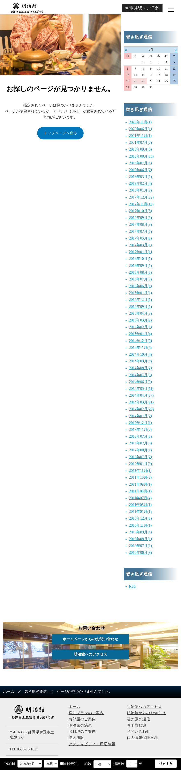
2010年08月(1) (140, 539)
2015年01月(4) (140, 334)
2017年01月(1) (140, 252)
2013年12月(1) (140, 423)
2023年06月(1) (140, 129)
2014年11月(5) (140, 348)
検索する (165, 763)
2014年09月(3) (140, 361)
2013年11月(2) (140, 430)
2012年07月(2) (140, 457)
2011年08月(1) (140, 491)
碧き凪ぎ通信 (35, 691)
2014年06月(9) (140, 382)
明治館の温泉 (80, 725)
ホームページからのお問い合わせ (90, 639)
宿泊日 (9, 764)
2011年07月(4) (140, 498)
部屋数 (118, 764)
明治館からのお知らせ (146, 713)
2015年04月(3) (140, 313)
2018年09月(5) (140, 149)
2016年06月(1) (140, 286)
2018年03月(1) (140, 177)
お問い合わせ (138, 731)
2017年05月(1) (140, 238)
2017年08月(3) (140, 224)
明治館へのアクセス (90, 654)
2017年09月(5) (140, 218)
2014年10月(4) (140, 354)
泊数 (87, 764)
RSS (132, 586)
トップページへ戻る (60, 133)
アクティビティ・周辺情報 (92, 744)
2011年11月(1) (140, 471)
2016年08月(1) (140, 272)
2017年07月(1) (140, 231)
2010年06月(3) (140, 552)
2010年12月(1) (140, 518)
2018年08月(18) (141, 156)
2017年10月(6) (140, 211)
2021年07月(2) (140, 142)
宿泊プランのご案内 (86, 713)
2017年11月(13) (141, 204)
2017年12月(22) (141, 197)
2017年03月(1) (140, 245)
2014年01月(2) (140, 416)
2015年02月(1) (140, 327)
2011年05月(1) (140, 505)
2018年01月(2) (140, 190)
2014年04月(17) (141, 395)
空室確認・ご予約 (142, 8)
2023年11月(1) (140, 122)
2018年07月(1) (140, 163)
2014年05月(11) (141, 389)
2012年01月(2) (140, 464)
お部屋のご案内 (82, 719)
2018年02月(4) (140, 183)
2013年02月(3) (140, 443)
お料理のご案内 (82, 731)
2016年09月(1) (140, 266)
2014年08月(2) (140, 368)
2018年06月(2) (140, 170)
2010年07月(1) (140, 546)
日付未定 (69, 764)
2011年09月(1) (140, 484)
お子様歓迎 (136, 725)
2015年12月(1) (140, 300)
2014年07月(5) (140, 375)
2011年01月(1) (140, 511)
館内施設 (76, 738)
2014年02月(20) (141, 409)
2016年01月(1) (140, 293)
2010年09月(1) (140, 532)
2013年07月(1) (140, 436)
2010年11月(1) (140, 525)
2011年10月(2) (140, 477)
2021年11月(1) (140, 136)
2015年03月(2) (140, 320)
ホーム (8, 691)
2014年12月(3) (140, 341)
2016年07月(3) (140, 279)
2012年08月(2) (140, 450)
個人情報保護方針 (142, 738)
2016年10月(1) (140, 259)
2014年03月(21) (141, 402)
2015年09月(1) (140, 307)
